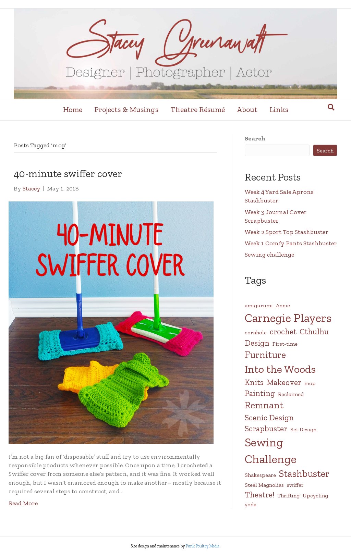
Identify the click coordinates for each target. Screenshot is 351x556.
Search (255, 138)
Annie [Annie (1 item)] (283, 305)
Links (278, 109)
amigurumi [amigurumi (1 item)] (259, 305)
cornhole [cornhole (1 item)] (256, 332)
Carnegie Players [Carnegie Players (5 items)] (288, 318)
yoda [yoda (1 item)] (250, 504)
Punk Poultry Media (202, 546)
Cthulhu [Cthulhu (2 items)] (314, 331)
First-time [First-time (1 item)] (285, 344)
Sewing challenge (269, 254)
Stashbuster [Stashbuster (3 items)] (304, 473)
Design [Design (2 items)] (257, 343)
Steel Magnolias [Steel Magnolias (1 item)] (264, 485)
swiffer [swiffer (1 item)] (295, 485)
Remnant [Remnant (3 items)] (264, 405)
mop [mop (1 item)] (310, 383)
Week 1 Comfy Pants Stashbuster (291, 243)
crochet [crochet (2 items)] (283, 331)
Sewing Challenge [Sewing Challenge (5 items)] (270, 450)
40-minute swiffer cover (68, 174)
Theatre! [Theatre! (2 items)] (259, 494)
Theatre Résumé (197, 109)
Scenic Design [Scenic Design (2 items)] (269, 417)
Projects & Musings (126, 109)
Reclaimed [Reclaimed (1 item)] (291, 394)
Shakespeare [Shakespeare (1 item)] (260, 475)
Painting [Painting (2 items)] (260, 393)
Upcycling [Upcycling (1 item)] (315, 495)
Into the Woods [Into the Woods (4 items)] (280, 368)
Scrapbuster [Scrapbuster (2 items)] (266, 428)
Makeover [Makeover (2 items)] (284, 382)
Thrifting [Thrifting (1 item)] (288, 495)
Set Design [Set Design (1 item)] (303, 429)
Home (72, 109)
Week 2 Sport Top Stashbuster (286, 232)
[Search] (331, 107)
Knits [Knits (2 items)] (254, 382)
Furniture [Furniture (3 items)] (265, 354)
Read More (23, 503)
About (247, 109)
